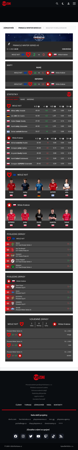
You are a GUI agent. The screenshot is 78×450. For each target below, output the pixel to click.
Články (19, 405)
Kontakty (58, 405)
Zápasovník (9, 28)
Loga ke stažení (39, 396)
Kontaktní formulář (39, 399)
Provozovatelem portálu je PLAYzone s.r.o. (39, 385)
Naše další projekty (39, 415)
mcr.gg (51, 419)
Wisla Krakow (15, 138)
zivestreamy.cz (50, 423)
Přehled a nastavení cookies (39, 387)
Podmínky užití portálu (39, 393)
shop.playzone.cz (35, 423)
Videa (49, 405)
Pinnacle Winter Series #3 (29, 28)
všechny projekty (60, 423)
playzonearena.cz (40, 419)
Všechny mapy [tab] (12, 99)
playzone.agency (63, 419)
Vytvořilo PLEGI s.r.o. (67, 446)
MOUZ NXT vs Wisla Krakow (56, 28)
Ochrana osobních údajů (39, 390)
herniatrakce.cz (25, 419)
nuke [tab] (22, 99)
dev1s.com (12, 419)
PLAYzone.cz (18, 446)
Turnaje (27, 405)
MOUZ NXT (14, 106)
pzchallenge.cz (20, 423)
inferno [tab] (30, 99)
